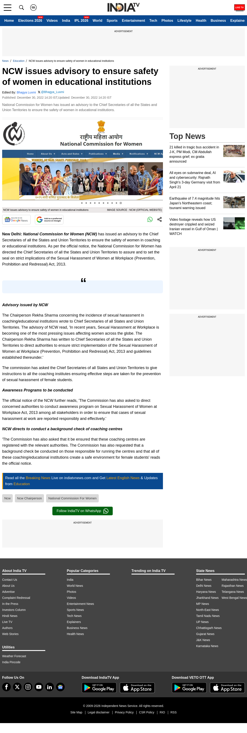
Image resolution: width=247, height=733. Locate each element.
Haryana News (206, 591)
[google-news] (60, 687)
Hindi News (9, 616)
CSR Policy (146, 712)
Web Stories (10, 634)
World (97, 20)
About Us (8, 585)
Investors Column (14, 610)
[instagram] (28, 687)
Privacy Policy (124, 712)
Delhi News (203, 585)
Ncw (7, 498)
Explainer (238, 20)
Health (201, 20)
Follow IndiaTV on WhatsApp (82, 511)
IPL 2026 (81, 20)
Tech (153, 20)
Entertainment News (80, 604)
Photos (167, 20)
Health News (75, 634)
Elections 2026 (30, 20)
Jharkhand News (207, 597)
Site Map (76, 712)
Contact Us (9, 579)
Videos (52, 20)
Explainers (74, 622)
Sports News (75, 610)
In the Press (10, 604)
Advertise (8, 591)
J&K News (203, 640)
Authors (7, 628)
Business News (77, 628)
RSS (173, 712)
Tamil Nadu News (208, 616)
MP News (202, 604)
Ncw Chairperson (29, 498)
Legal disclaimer (98, 712)
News (5, 60)
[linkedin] (49, 687)
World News (75, 585)
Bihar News (204, 579)
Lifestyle (184, 20)
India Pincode (11, 662)
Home (9, 20)
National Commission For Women (72, 498)
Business (218, 20)
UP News (202, 622)
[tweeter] (17, 687)
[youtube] (38, 687)
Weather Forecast (14, 656)
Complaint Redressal (16, 597)
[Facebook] (6, 687)
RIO (162, 712)
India (66, 20)
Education (18, 60)
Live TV (7, 622)
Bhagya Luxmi (26, 92)
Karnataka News (207, 646)
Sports (112, 20)
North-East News (207, 610)
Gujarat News (205, 634)
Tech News (74, 616)
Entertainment (133, 20)
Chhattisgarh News (209, 628)
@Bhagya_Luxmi (52, 92)
